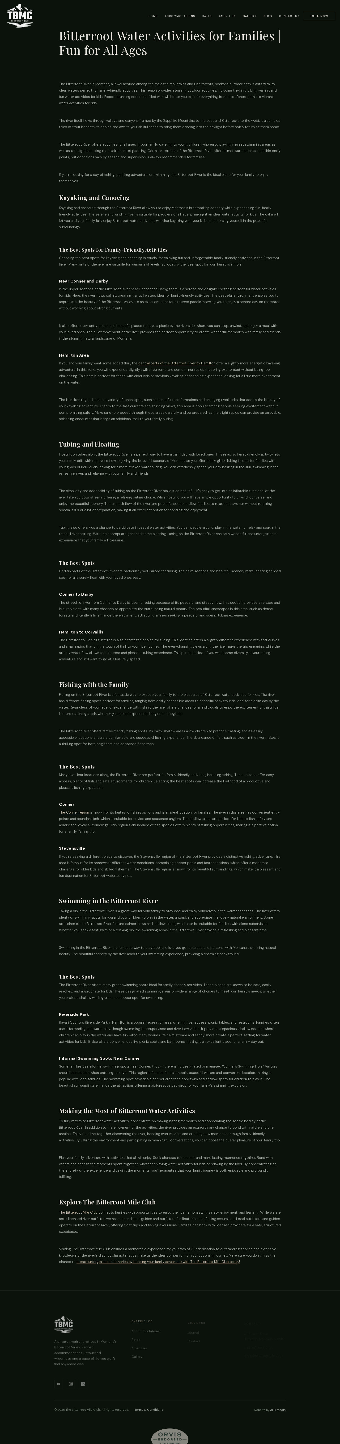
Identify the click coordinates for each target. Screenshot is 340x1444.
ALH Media (278, 1410)
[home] (20, 16)
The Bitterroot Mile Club (78, 1212)
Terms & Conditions (149, 1410)
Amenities (227, 16)
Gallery (250, 16)
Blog (268, 16)
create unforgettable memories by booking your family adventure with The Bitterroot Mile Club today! (158, 1261)
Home (153, 16)
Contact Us (289, 16)
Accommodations (180, 16)
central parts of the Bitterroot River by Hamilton (176, 363)
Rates (207, 16)
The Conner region (74, 812)
